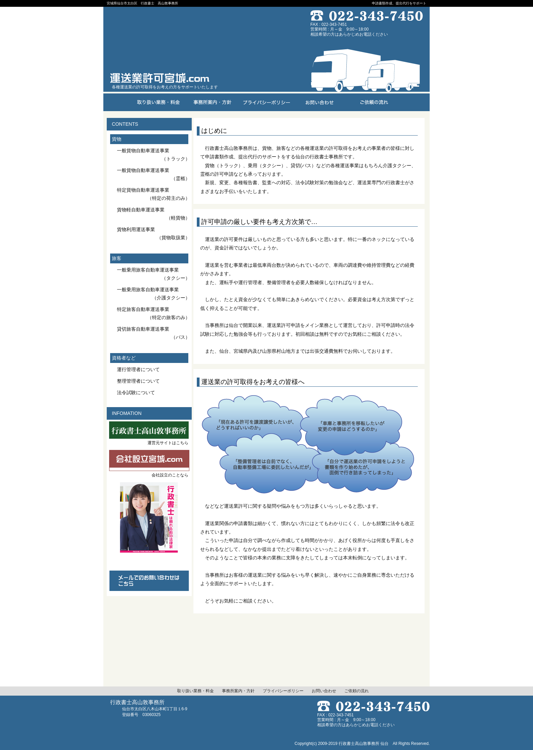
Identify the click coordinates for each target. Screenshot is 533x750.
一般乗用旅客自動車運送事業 (153, 274)
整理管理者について (138, 381)
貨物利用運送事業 (153, 234)
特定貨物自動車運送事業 (153, 194)
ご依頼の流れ (356, 690)
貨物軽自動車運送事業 (153, 214)
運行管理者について (138, 369)
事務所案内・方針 (238, 690)
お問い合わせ (324, 690)
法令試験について (136, 392)
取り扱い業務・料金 (195, 690)
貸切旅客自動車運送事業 (153, 333)
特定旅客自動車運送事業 (153, 314)
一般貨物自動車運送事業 (153, 155)
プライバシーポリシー (283, 690)
